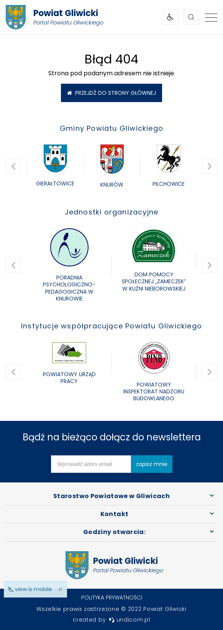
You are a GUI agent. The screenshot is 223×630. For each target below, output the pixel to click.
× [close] (60, 589)
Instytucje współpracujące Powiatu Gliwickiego (111, 326)
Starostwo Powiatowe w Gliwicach (111, 496)
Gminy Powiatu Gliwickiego (111, 128)
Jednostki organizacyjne (112, 212)
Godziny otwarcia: (114, 532)
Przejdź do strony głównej (111, 93)
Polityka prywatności (111, 597)
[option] (55, 166)
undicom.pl (129, 620)
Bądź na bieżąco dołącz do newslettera (112, 437)
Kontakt (114, 514)
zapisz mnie (151, 464)
